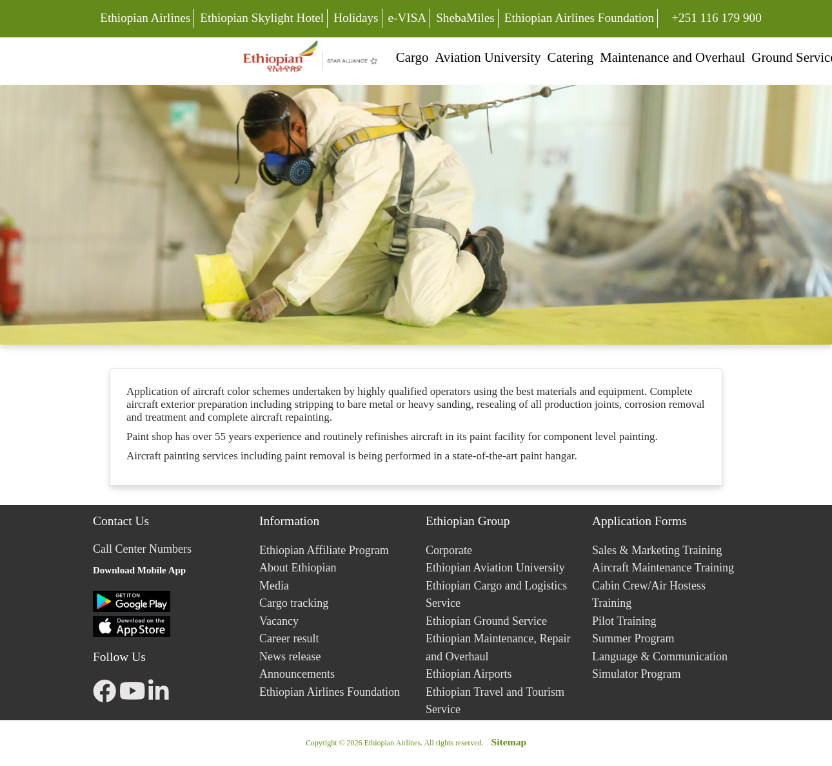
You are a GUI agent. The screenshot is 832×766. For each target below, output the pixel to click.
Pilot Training (624, 621)
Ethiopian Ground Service (486, 621)
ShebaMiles (465, 17)
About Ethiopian (298, 567)
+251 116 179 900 (716, 16)
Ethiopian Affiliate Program (324, 550)
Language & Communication (660, 656)
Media (274, 585)
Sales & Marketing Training (657, 550)
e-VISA (407, 17)
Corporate (449, 550)
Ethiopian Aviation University (495, 567)
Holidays (355, 17)
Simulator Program (636, 673)
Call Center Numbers (142, 548)
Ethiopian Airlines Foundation (579, 17)
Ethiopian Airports (469, 673)
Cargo (412, 57)
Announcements (297, 673)
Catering (571, 57)
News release (290, 656)
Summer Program (633, 638)
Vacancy (279, 621)
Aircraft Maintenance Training (663, 567)
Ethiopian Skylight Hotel (262, 17)
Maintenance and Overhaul (672, 57)
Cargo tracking (293, 603)
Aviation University (487, 57)
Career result (289, 638)
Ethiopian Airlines (145, 17)
